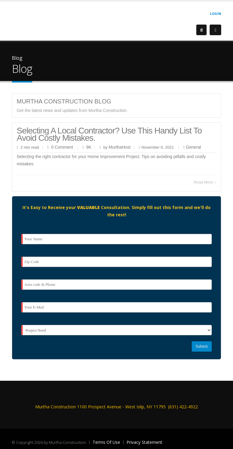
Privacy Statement (144, 442)
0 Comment (62, 147)
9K (88, 147)
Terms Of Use (106, 442)
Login (215, 13)
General (193, 147)
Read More (205, 182)
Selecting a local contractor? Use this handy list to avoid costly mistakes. (109, 134)
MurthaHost (118, 147)
